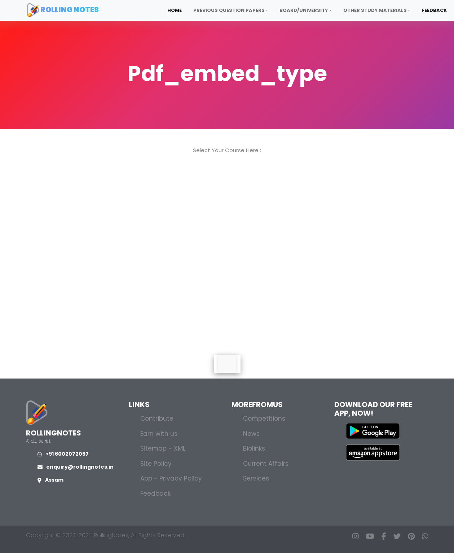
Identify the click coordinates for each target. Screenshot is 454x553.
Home (174, 10)
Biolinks (254, 448)
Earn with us (158, 433)
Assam (50, 479)
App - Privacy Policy (171, 478)
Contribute (156, 418)
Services (256, 478)
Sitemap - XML (162, 448)
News (251, 433)
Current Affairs (265, 463)
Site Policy (156, 463)
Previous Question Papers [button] (229, 10)
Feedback (434, 10)
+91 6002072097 (63, 453)
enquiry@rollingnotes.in (76, 466)
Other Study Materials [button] (375, 10)
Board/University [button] (303, 10)
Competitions (264, 418)
